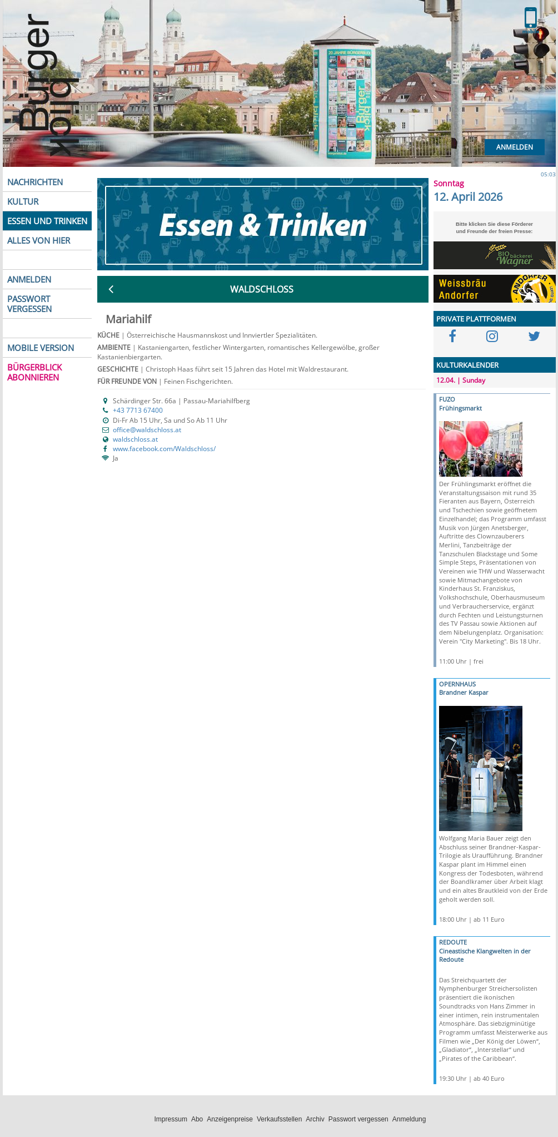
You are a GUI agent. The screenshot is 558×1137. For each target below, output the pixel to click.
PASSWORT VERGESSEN (29, 303)
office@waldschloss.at (147, 429)
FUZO (447, 399)
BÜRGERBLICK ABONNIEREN (34, 372)
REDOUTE (453, 942)
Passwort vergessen (358, 1119)
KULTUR (22, 201)
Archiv (315, 1119)
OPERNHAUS (457, 684)
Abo (197, 1119)
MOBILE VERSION (40, 347)
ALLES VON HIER (38, 240)
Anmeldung (409, 1119)
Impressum (171, 1119)
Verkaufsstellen (279, 1119)
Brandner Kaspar (464, 692)
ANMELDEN (29, 279)
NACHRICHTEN (35, 181)
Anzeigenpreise (230, 1119)
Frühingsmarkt (460, 408)
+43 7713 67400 (138, 410)
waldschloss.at (135, 439)
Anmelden (514, 147)
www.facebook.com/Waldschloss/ (164, 448)
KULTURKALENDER (467, 365)
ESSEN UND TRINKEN (47, 220)
